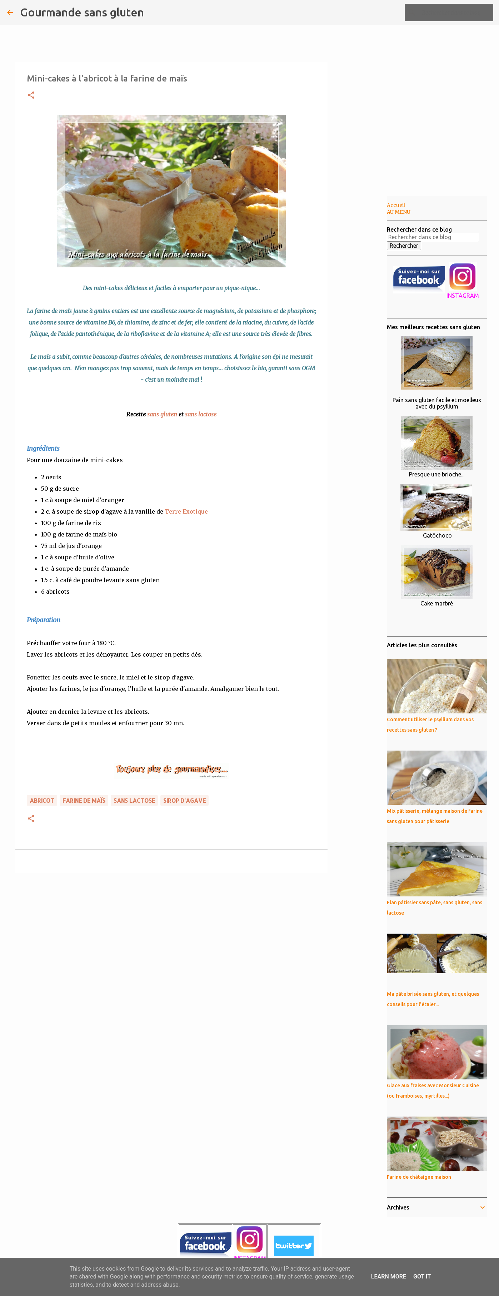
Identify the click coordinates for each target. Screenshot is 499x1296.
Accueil (396, 205)
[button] (31, 95)
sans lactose (200, 414)
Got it (422, 1276)
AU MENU (398, 212)
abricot (42, 800)
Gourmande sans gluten (82, 12)
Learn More (388, 1276)
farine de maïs (84, 800)
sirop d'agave (184, 800)
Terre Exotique (186, 511)
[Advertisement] (364, 309)
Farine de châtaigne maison (419, 1177)
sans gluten (162, 414)
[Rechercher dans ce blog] (455, 12)
